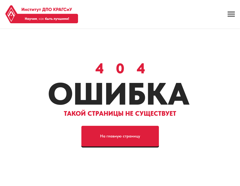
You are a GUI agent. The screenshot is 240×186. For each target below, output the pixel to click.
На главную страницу (120, 136)
